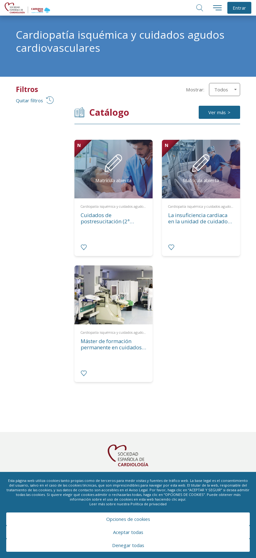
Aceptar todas (128, 532)
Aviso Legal (138, 490)
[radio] (84, 247)
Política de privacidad (148, 504)
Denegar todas (128, 545)
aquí (181, 499)
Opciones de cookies (128, 519)
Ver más (217, 112)
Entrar (239, 8)
